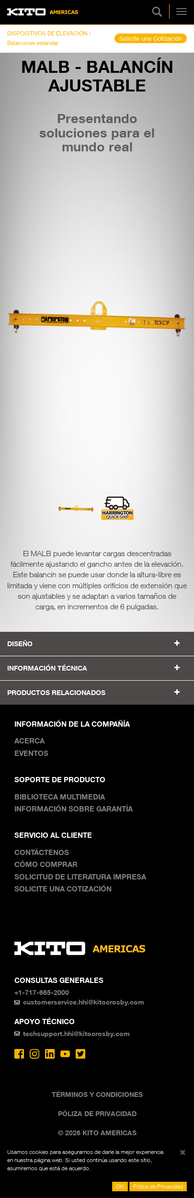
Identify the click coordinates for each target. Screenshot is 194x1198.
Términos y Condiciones (97, 1094)
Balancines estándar (32, 42)
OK (120, 1186)
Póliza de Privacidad (97, 1113)
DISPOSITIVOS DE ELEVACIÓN (47, 33)
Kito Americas (43, 12)
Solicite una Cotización (150, 38)
